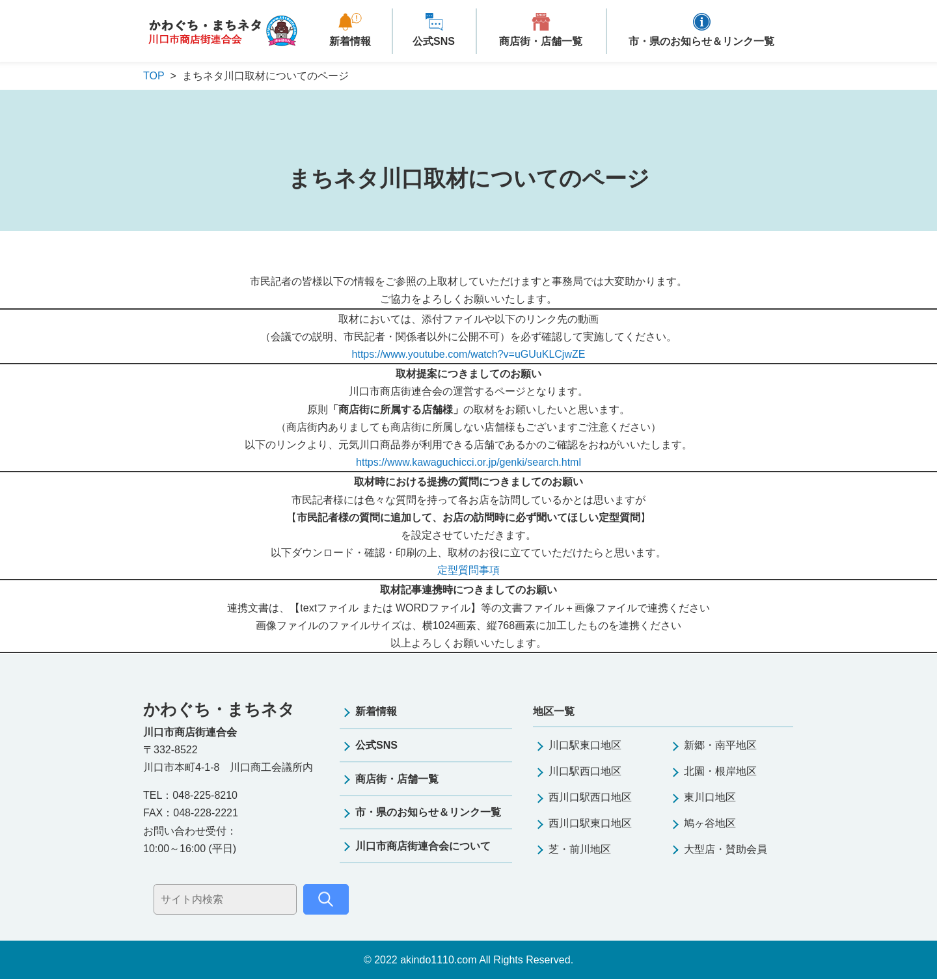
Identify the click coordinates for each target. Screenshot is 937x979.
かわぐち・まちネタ (222, 31)
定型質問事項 (468, 570)
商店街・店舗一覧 (540, 41)
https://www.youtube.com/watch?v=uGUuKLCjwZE (469, 354)
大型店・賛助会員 (725, 849)
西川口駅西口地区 (590, 797)
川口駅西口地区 (585, 771)
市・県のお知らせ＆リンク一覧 (701, 41)
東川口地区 (710, 797)
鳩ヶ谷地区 (710, 823)
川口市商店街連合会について (423, 846)
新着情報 (350, 41)
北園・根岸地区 (720, 771)
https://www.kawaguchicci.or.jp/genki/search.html (468, 462)
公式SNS (434, 41)
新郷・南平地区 (720, 745)
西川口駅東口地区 (590, 823)
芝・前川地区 (580, 849)
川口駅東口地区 (585, 745)
